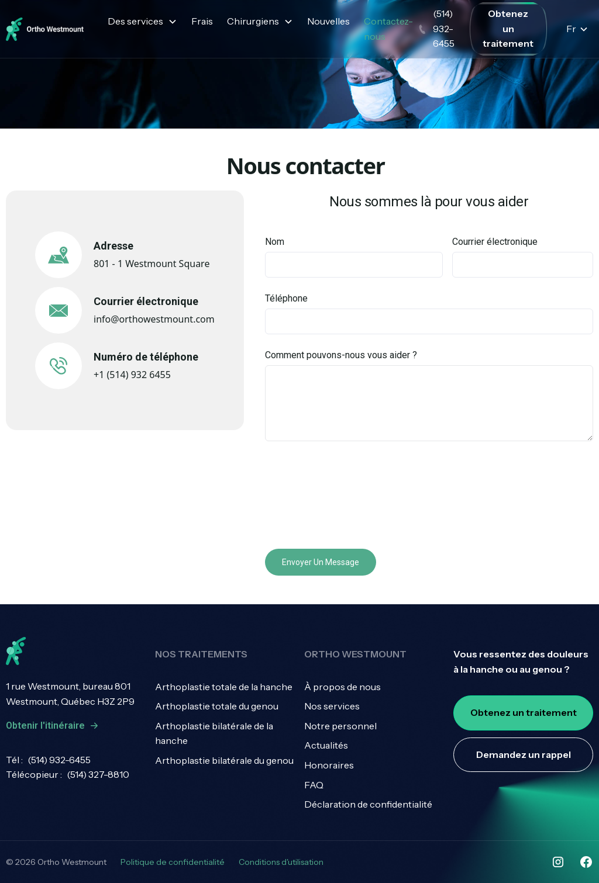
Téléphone (286, 298)
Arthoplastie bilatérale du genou (224, 760)
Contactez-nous (388, 28)
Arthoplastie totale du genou (216, 706)
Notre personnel (340, 726)
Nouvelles (328, 21)
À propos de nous (342, 686)
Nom (274, 241)
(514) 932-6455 (59, 760)
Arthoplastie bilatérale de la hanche (214, 733)
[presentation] (354, 492)
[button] (142, 21)
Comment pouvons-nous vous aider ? (341, 355)
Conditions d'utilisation (281, 862)
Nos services (332, 706)
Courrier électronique (495, 241)
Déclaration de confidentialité (368, 804)
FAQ (313, 785)
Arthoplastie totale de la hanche (223, 686)
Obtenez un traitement (508, 28)
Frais (202, 21)
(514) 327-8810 (98, 774)
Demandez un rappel (523, 754)
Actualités (326, 745)
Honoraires (329, 765)
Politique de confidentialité (173, 862)
